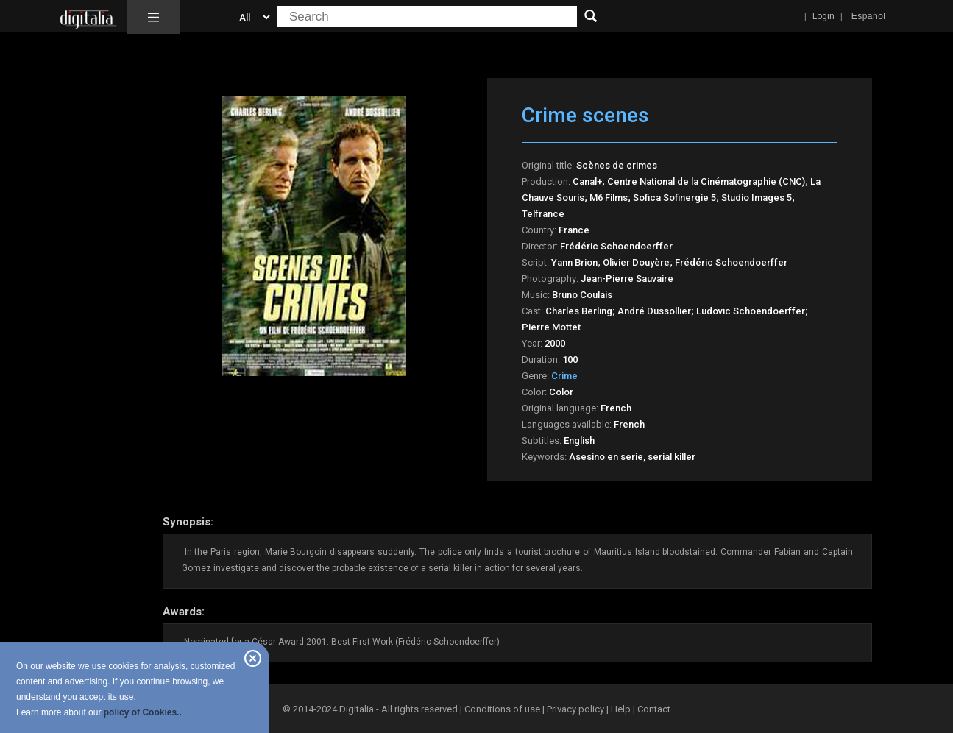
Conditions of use (503, 709)
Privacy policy (575, 709)
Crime (564, 375)
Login (823, 16)
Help (621, 709)
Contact (653, 709)
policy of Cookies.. (143, 712)
